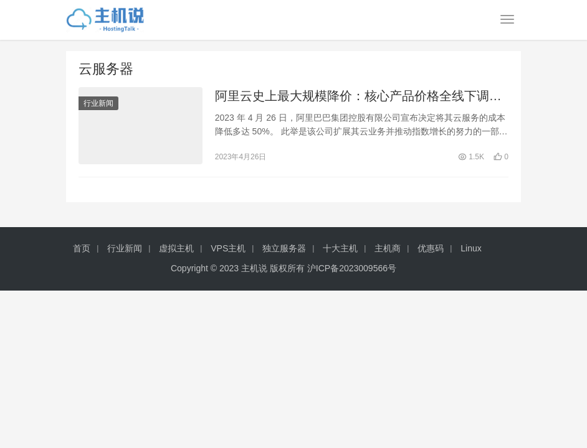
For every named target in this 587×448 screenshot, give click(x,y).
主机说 (254, 268)
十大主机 (340, 248)
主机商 (388, 248)
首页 (81, 248)
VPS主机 (228, 248)
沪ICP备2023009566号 (351, 268)
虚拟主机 (176, 248)
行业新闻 (98, 103)
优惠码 (431, 248)
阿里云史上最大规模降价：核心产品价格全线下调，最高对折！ (358, 97)
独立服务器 (284, 248)
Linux (471, 248)
